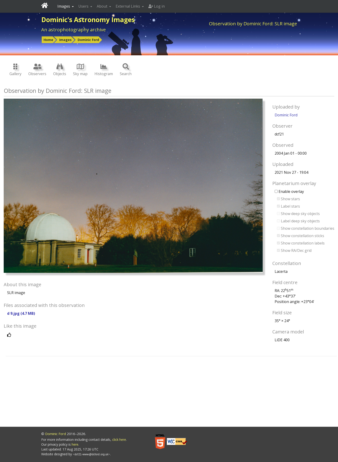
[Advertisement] (171, 392)
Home (48, 40)
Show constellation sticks (300, 235)
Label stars (288, 206)
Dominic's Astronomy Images (88, 19)
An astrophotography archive (73, 29)
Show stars (288, 198)
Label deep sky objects (298, 221)
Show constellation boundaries (305, 228)
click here (119, 439)
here (75, 444)
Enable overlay (289, 191)
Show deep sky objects (298, 213)
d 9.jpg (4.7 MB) (21, 313)
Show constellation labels (301, 243)
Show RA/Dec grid (294, 250)
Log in (156, 6)
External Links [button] (128, 6)
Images (65, 40)
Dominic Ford (88, 40)
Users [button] (83, 6)
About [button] (102, 6)
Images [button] (64, 6)
